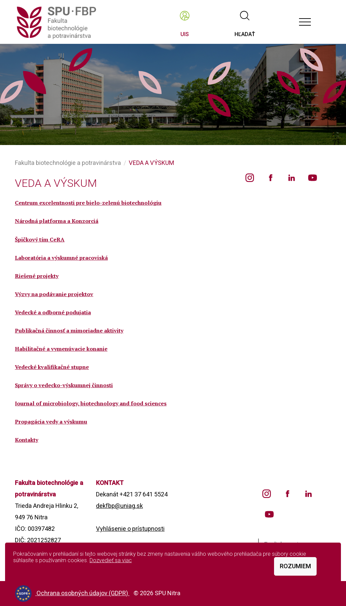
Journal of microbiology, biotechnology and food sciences (91, 403)
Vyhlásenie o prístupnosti (130, 528)
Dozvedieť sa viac (111, 560)
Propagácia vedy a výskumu (51, 421)
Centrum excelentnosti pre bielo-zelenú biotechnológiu (88, 202)
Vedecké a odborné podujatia (53, 312)
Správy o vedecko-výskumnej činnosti (64, 385)
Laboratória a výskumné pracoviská (61, 257)
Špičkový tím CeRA (40, 239)
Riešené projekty (36, 276)
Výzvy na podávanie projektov (54, 294)
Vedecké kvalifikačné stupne (52, 367)
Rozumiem (295, 566)
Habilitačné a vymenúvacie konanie (61, 348)
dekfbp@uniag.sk (119, 505)
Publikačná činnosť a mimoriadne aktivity (69, 330)
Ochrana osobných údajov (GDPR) (82, 593)
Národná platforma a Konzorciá (56, 221)
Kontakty (26, 439)
